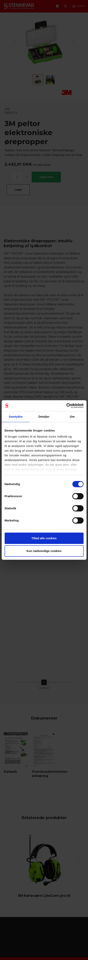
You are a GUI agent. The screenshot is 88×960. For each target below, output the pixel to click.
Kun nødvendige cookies (44, 551)
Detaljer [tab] (44, 416)
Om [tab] (72, 416)
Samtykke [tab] (16, 416)
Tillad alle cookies (44, 538)
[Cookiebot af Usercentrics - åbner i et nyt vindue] (66, 405)
